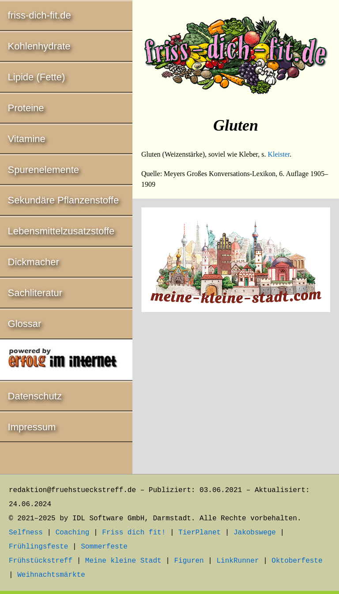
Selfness (26, 533)
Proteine (26, 107)
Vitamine (26, 138)
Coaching (73, 533)
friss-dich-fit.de (39, 15)
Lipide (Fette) (36, 77)
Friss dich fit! (134, 533)
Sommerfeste (104, 547)
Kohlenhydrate (39, 46)
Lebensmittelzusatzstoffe (61, 231)
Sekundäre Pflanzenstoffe (63, 200)
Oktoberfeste (296, 561)
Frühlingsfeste (38, 547)
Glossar (24, 323)
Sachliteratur (35, 292)
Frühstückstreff (40, 561)
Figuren (188, 561)
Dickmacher (33, 261)
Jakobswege (255, 533)
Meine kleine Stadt (123, 561)
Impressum (32, 426)
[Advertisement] (235, 394)
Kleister (278, 154)
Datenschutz (35, 396)
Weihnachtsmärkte (51, 575)
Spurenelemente (43, 169)
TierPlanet (199, 533)
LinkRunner (238, 561)
